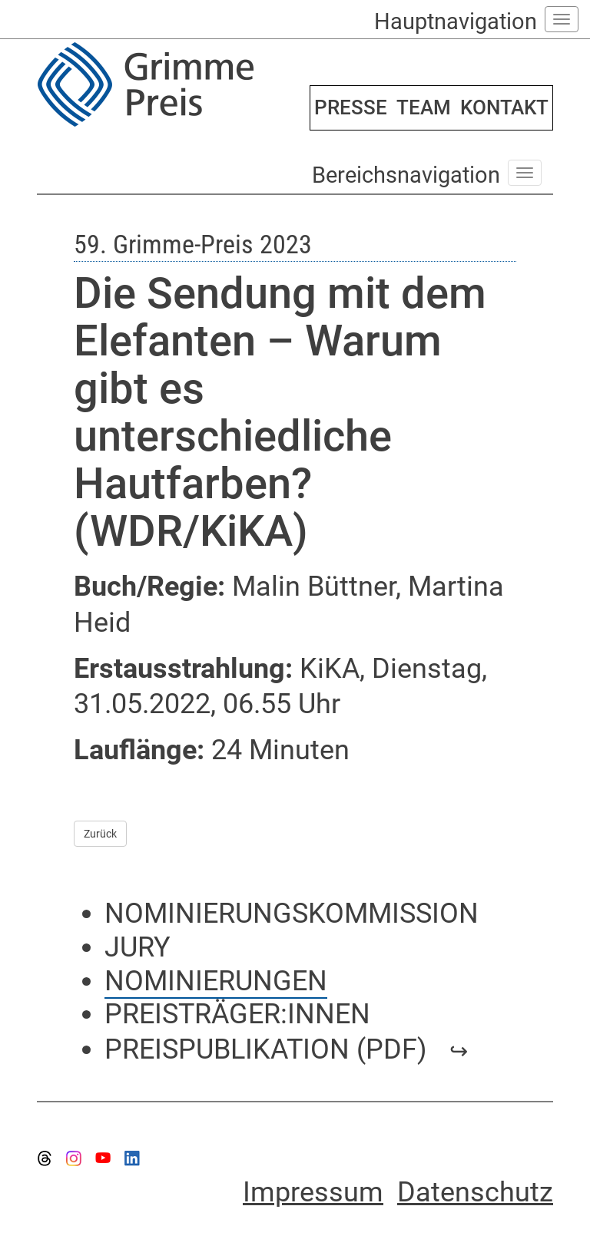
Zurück (100, 834)
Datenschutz (475, 1192)
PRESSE (350, 107)
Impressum (313, 1192)
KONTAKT (504, 107)
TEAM (423, 107)
